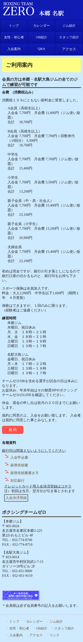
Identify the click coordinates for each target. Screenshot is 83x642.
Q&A (41, 48)
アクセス (69, 49)
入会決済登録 (16, 498)
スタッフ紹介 (69, 37)
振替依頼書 (16, 465)
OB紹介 (41, 37)
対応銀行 (14, 480)
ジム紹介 (69, 25)
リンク (55, 635)
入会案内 (14, 49)
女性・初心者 (14, 37)
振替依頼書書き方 (21, 473)
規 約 (13, 430)
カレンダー (41, 25)
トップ (14, 25)
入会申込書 (16, 457)
